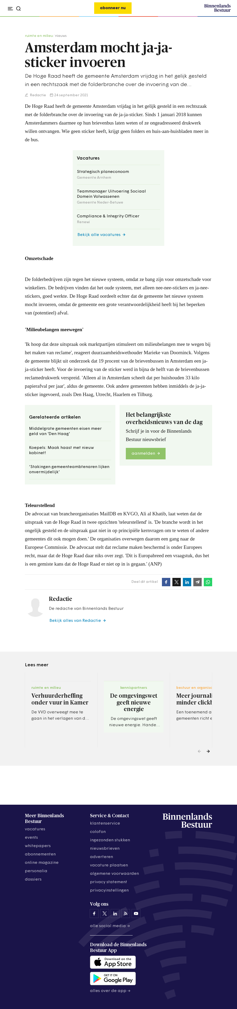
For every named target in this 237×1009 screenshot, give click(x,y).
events (31, 838)
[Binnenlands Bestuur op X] (104, 913)
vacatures (35, 829)
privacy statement (108, 882)
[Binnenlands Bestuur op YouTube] (136, 913)
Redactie (37, 95)
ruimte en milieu (39, 36)
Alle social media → (110, 926)
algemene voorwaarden (114, 874)
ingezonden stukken (110, 840)
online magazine (42, 863)
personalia (36, 871)
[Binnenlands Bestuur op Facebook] (94, 913)
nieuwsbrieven (105, 849)
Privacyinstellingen (109, 890)
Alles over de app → (110, 991)
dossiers (33, 879)
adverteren (101, 857)
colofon (98, 832)
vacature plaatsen (109, 865)
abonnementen (40, 854)
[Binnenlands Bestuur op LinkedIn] (115, 913)
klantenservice (105, 823)
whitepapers (38, 846)
